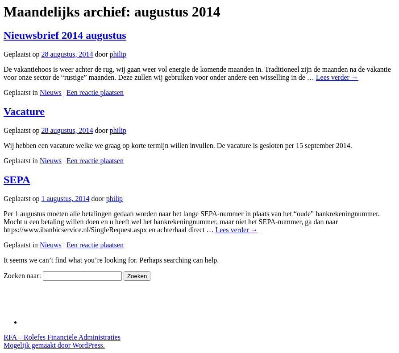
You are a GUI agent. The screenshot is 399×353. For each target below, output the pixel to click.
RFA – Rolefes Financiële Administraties (62, 337)
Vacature (24, 111)
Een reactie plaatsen (95, 92)
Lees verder (337, 77)
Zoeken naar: (22, 275)
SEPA (17, 179)
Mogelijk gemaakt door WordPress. (54, 345)
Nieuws (51, 92)
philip (118, 54)
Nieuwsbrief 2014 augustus (65, 35)
